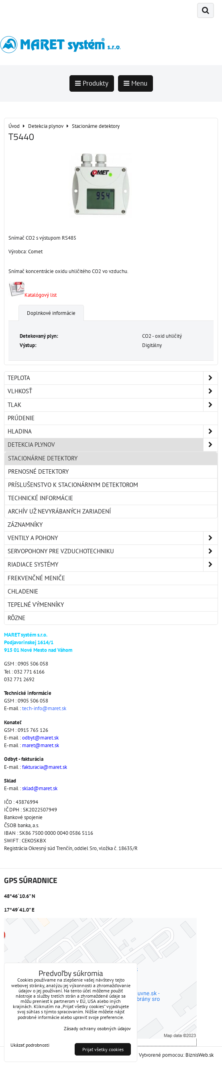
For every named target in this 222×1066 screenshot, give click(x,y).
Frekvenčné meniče (36, 578)
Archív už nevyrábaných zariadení (59, 511)
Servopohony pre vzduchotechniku (113, 551)
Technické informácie (40, 498)
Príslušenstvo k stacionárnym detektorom (73, 485)
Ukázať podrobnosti (29, 1045)
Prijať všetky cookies (103, 1049)
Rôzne (16, 618)
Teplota (113, 378)
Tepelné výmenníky (36, 604)
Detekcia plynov (113, 444)
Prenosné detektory (38, 471)
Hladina (113, 431)
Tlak (113, 404)
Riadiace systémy (113, 564)
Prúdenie (21, 418)
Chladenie (23, 591)
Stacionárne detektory (42, 458)
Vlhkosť (113, 391)
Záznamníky (25, 524)
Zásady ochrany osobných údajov (97, 1028)
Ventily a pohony (113, 538)
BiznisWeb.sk (199, 1055)
